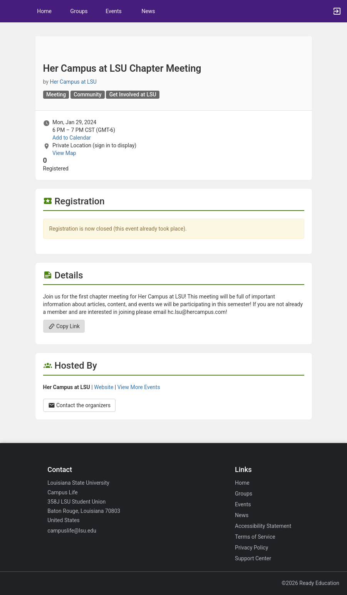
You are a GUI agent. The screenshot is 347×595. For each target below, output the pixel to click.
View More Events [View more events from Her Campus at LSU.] (138, 387)
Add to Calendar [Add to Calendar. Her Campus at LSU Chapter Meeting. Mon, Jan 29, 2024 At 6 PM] (71, 138)
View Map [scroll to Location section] (64, 153)
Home (242, 483)
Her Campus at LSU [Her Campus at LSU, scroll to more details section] (73, 82)
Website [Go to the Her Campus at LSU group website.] (103, 387)
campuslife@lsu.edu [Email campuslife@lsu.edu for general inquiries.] (71, 531)
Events (113, 11)
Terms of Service (255, 537)
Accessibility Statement (263, 526)
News (148, 11)
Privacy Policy (251, 547)
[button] (10, 11)
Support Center (253, 558)
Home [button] (44, 11)
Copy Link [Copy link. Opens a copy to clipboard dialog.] (64, 326)
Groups (79, 11)
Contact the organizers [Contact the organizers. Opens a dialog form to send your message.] (79, 405)
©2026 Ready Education (310, 583)
